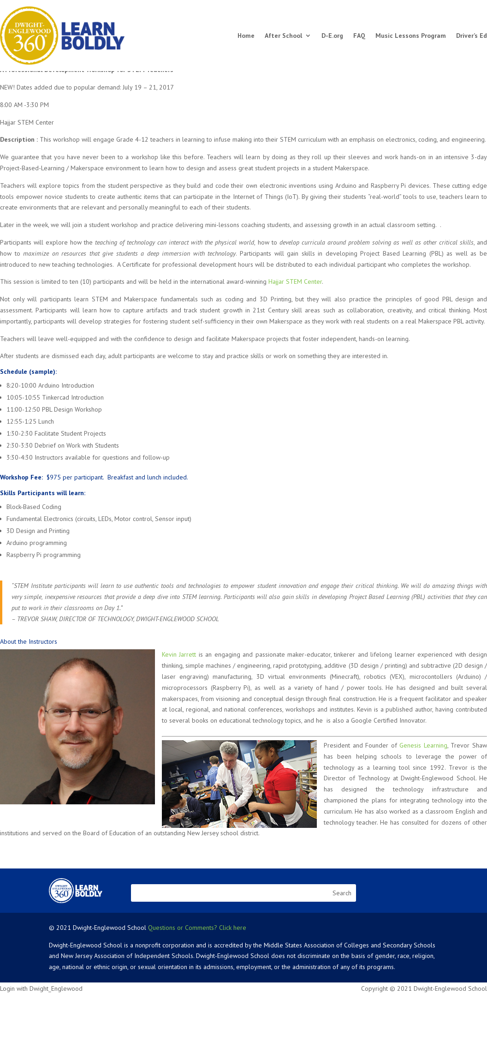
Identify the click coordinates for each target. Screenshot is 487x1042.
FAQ (359, 35)
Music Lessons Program (410, 35)
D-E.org (332, 35)
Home (246, 35)
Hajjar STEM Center (295, 281)
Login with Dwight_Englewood (41, 988)
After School (283, 35)
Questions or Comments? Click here (197, 927)
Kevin (169, 654)
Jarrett (186, 654)
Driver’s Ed (471, 35)
